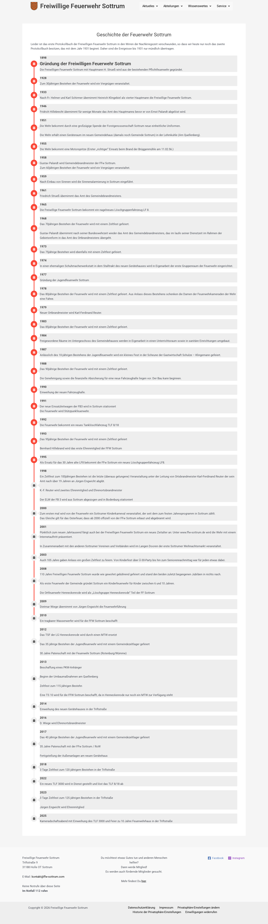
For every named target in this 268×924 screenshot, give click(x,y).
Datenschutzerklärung (117, 907)
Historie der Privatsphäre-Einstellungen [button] (219, 907)
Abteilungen (173, 6)
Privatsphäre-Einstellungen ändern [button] (171, 907)
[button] (150, 6)
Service (223, 6)
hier (143, 881)
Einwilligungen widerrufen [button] (175, 912)
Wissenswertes (199, 6)
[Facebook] (214, 858)
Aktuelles (150, 6)
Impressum (140, 907)
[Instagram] (236, 858)
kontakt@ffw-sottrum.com (48, 876)
